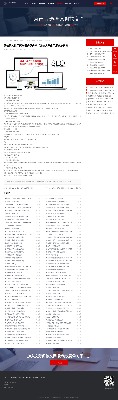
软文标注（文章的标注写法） (13, 281)
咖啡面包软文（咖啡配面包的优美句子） (100, 96)
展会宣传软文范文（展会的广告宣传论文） (58, 266)
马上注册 (59, 363)
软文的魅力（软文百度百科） (54, 337)
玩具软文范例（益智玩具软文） (97, 104)
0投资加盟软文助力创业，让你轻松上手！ (58, 278)
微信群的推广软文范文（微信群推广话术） (58, 264)
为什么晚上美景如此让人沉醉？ (96, 65)
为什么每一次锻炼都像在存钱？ (96, 54)
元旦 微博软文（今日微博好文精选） (56, 272)
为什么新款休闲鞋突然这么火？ (96, 73)
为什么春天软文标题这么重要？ (96, 68)
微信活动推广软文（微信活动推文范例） (57, 207)
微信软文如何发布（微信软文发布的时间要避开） (60, 305)
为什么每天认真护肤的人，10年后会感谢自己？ (100, 51)
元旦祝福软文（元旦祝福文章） (14, 243)
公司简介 (34, 3)
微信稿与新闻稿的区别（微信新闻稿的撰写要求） (60, 249)
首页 (26, 3)
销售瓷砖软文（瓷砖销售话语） (55, 299)
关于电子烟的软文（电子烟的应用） (56, 284)
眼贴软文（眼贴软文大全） (13, 201)
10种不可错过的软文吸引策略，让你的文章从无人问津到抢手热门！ (60, 258)
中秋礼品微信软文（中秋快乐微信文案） (16, 219)
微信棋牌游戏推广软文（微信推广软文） (16, 269)
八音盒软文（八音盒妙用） (54, 326)
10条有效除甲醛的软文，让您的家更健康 (16, 340)
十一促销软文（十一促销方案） (55, 198)
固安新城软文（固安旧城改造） (55, 234)
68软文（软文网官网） (52, 255)
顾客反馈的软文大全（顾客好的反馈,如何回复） (19, 287)
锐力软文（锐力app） (11, 264)
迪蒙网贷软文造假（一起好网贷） (56, 296)
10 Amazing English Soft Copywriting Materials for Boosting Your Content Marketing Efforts (19, 278)
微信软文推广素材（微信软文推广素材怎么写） (59, 237)
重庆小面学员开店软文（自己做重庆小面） (58, 243)
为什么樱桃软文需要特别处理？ (96, 56)
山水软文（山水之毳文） (53, 314)
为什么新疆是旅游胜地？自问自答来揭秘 (98, 70)
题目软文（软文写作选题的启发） (15, 261)
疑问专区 (68, 3)
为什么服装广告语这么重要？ (95, 62)
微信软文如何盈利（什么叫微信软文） (16, 334)
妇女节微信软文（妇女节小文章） (15, 237)
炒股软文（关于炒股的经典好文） (15, 240)
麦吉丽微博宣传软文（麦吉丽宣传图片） (16, 326)
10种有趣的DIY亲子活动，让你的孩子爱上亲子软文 (60, 222)
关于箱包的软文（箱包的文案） (14, 255)
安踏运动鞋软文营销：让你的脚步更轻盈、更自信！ (103, 90)
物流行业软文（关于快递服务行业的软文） (17, 293)
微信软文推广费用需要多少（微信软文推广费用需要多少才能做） (70, 188)
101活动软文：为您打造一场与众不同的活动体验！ (19, 210)
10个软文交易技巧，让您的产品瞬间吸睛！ (17, 305)
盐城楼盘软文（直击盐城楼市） (14, 272)
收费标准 (42, 3)
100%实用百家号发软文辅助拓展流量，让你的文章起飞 (60, 275)
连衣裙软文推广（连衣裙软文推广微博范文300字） (60, 240)
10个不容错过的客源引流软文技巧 (15, 231)
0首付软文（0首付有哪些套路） (14, 258)
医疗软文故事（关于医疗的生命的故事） (57, 329)
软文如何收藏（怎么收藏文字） (55, 332)
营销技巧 (77, 3)
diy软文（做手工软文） (52, 317)
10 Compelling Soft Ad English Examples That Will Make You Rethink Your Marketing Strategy (19, 207)
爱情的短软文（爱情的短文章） (14, 320)
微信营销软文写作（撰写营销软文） (56, 269)
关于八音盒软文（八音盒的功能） (15, 249)
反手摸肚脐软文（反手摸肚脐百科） (15, 332)
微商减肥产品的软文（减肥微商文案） (57, 201)
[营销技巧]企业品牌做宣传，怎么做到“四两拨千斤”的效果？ (19, 222)
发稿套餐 (51, 3)
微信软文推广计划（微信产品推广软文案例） (22, 188)
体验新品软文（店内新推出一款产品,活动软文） (60, 261)
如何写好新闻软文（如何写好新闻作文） (57, 334)
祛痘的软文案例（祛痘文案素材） (15, 343)
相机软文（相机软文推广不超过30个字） (16, 284)
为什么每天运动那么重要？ (95, 48)
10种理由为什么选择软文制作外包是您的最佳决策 (60, 231)
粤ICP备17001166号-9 (75, 397)
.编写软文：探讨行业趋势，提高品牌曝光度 (17, 290)
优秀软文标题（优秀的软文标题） (56, 219)
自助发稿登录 (100, 3)
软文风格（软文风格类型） (54, 246)
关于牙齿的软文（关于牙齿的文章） (15, 314)
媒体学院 (60, 3)
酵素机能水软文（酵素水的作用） (56, 252)
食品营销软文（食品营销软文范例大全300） (58, 302)
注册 (111, 3)
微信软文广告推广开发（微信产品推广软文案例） (60, 340)
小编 (34, 49)
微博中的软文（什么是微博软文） (56, 216)
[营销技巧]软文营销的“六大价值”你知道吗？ (101, 110)
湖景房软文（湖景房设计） (54, 287)
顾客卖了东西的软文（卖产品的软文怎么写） (18, 329)
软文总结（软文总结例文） (13, 299)
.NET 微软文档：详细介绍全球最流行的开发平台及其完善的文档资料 (60, 323)
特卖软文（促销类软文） (12, 228)
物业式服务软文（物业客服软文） (15, 275)
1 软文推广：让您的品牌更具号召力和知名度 (18, 198)
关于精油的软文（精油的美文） (14, 225)
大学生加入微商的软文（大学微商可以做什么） (59, 290)
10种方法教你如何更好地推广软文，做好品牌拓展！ (19, 266)
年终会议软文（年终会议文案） (55, 320)
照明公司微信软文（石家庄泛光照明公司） (58, 308)
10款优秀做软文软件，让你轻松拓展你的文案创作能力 (19, 234)
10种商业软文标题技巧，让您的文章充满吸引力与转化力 (19, 317)
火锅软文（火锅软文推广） (13, 213)
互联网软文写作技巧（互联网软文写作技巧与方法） (60, 210)
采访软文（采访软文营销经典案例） (15, 308)
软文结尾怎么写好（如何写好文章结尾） (57, 204)
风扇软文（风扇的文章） (53, 293)
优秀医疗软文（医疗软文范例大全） (15, 252)
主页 (11, 40)
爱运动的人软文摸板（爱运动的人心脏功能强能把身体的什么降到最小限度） (19, 337)
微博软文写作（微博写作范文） (14, 246)
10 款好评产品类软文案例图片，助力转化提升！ (19, 296)
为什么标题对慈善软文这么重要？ (97, 59)
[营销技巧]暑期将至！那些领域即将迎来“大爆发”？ (102, 113)
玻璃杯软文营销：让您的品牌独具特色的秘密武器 (102, 93)
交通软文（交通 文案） (52, 343)
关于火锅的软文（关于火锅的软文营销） (16, 204)
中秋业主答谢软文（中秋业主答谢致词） (57, 225)
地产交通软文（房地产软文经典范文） (57, 281)
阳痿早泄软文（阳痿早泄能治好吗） (15, 311)
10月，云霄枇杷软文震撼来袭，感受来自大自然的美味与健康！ (60, 311)
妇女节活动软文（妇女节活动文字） (15, 323)
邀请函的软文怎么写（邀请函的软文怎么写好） (18, 302)
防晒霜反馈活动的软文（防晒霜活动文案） (17, 216)
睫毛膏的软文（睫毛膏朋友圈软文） (56, 228)
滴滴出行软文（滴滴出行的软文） (56, 213)
